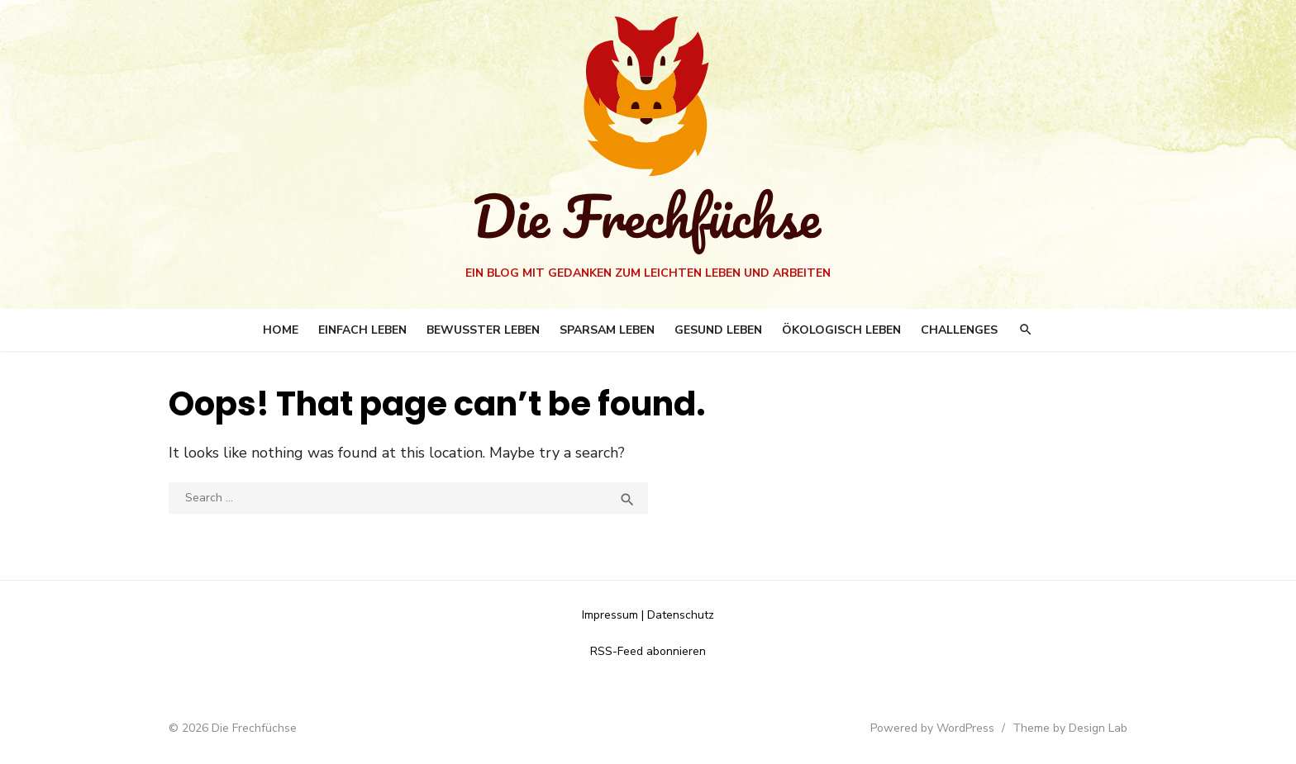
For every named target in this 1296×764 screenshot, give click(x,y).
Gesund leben (718, 330)
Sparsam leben (607, 330)
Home (280, 330)
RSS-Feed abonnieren (648, 651)
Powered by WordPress (932, 728)
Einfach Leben (362, 330)
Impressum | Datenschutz (648, 615)
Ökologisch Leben (841, 330)
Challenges (959, 330)
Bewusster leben (483, 330)
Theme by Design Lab (1069, 728)
